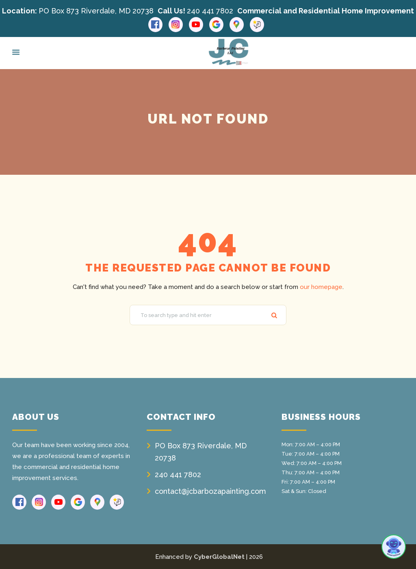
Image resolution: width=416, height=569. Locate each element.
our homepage (321, 287)
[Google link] (216, 24)
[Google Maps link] (237, 24)
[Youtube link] (196, 24)
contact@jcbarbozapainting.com (210, 491)
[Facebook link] (155, 24)
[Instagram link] (176, 24)
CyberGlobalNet (219, 556)
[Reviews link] (257, 24)
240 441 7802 (210, 11)
